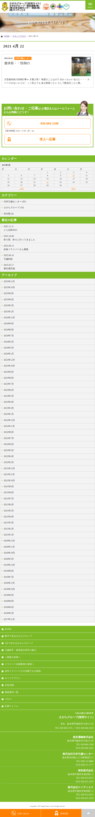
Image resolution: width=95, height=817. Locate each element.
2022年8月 (9, 432)
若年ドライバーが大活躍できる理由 (23, 671)
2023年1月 (9, 414)
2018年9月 (9, 595)
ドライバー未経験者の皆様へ (19, 664)
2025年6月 (9, 299)
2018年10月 (9, 589)
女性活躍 (9, 685)
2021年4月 (9, 516)
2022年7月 (9, 438)
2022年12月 (9, 420)
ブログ (8, 699)
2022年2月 (9, 462)
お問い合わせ (20, 813)
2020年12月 (9, 541)
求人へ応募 (47, 139)
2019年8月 (9, 571)
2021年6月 (9, 504)
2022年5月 (9, 450)
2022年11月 (9, 426)
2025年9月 (9, 293)
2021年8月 (9, 492)
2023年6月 (9, 390)
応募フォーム (11, 706)
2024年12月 (9, 317)
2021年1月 (9, 535)
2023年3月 (9, 408)
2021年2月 (9, 529)
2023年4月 (9, 402)
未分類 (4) (9, 213)
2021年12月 (9, 468)
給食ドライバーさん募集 (48, 247)
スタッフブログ (19, 36)
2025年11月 (9, 281)
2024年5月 (9, 342)
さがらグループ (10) (14, 207)
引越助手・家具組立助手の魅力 (20, 650)
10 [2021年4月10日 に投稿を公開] (74, 175)
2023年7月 (9, 384)
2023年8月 (9, 378)
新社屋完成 (48, 266)
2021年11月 (9, 474)
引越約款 (48, 257)
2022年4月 (9, 456)
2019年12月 (9, 565)
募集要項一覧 (11, 692)
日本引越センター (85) (15, 201)
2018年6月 (9, 607)
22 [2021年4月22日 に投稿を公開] (47, 182)
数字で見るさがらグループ (18, 636)
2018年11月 (9, 583)
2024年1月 (9, 354)
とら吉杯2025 (48, 228)
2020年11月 (9, 547)
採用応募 (61, 813)
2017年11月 (9, 619)
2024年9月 (9, 323)
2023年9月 (9, 372)
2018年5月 (9, 613)
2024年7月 (9, 335)
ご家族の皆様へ (13, 657)
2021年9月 (9, 486)
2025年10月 (9, 287)
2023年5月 (9, 396)
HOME (7, 36)
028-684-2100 (49, 123)
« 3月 (21, 188)
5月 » (73, 188)
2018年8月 (9, 601)
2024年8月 (9, 329)
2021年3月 (9, 522)
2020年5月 (9, 559)
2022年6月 (9, 444)
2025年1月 (9, 311)
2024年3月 (9, 348)
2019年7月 (9, 577)
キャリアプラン (13, 678)
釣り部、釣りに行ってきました (48, 237)
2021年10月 (9, 480)
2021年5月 (9, 510)
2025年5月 (9, 305)
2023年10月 (9, 366)
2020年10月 (9, 553)
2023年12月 (9, 360)
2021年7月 (9, 498)
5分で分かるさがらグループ (19, 643)
